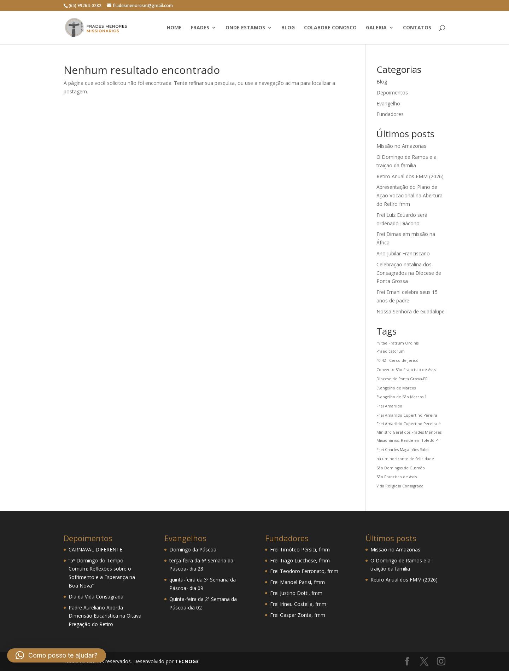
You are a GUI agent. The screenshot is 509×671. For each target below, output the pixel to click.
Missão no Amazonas (401, 146)
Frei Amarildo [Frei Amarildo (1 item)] (389, 406)
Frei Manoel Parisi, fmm (297, 582)
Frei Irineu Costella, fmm (298, 604)
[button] (56, 655)
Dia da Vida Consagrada (96, 596)
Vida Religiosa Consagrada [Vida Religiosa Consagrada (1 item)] (399, 486)
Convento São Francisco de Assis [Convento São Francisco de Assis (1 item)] (406, 369)
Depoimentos (392, 92)
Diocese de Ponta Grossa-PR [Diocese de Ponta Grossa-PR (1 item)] (402, 378)
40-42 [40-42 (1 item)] (381, 360)
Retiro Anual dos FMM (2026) (410, 176)
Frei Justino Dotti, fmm (296, 593)
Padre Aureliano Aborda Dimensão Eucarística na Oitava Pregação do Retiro (105, 616)
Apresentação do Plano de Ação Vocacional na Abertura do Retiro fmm (409, 195)
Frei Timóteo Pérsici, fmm (300, 549)
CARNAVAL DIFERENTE (95, 549)
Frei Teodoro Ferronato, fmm (304, 571)
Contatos (417, 28)
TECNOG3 (186, 661)
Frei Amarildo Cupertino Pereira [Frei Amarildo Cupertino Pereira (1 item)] (406, 415)
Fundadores (390, 114)
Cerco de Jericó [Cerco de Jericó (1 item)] (404, 360)
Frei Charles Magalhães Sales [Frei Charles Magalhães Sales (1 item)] (402, 449)
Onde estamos (245, 28)
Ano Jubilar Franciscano (403, 253)
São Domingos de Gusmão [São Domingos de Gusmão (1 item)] (400, 467)
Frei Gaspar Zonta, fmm (297, 615)
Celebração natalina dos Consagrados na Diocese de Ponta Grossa (408, 273)
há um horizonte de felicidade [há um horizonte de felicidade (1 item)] (405, 458)
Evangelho (388, 103)
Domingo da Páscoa (192, 549)
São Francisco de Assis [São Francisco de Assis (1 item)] (396, 476)
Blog (288, 28)
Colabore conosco (330, 28)
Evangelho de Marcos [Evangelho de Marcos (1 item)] (396, 388)
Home (174, 28)
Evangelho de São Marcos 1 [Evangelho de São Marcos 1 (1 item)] (401, 396)
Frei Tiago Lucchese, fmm (300, 560)
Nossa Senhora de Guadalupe (410, 311)
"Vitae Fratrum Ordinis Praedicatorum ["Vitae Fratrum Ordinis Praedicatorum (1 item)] (397, 347)
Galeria (376, 28)
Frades (200, 28)
